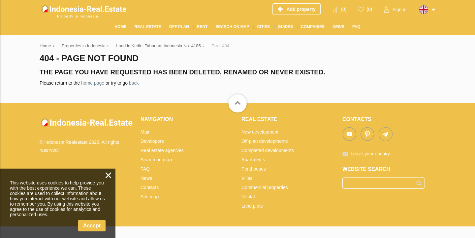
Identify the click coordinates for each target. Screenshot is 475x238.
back (134, 83)
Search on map (156, 159)
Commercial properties (264, 187)
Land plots (252, 206)
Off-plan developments (264, 141)
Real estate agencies (162, 150)
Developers (152, 141)
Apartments (253, 159)
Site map (150, 196)
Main (145, 132)
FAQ (145, 169)
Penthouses (253, 169)
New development (259, 132)
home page (92, 83)
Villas (246, 178)
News (146, 178)
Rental (248, 196)
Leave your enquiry (370, 153)
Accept (92, 225)
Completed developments (267, 150)
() (343, 9)
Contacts (150, 187)
